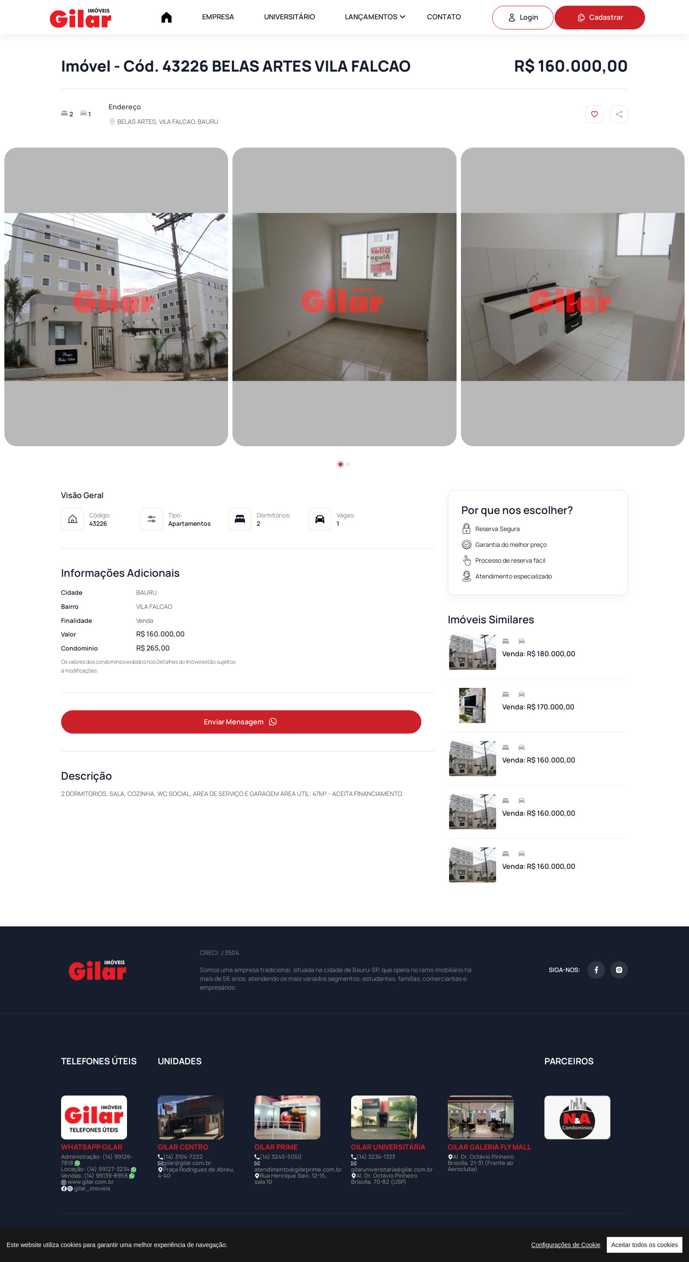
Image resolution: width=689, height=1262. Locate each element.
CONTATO (444, 17)
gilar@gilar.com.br (187, 1163)
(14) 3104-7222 (183, 1157)
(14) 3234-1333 (375, 1157)
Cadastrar (600, 17)
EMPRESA (218, 17)
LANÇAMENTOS (371, 17)
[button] (340, 464)
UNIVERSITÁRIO (289, 17)
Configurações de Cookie (565, 1244)
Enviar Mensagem (241, 722)
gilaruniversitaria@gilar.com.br (392, 1169)
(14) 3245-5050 (280, 1157)
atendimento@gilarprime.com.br (298, 1169)
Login (523, 17)
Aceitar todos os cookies (644, 1244)
